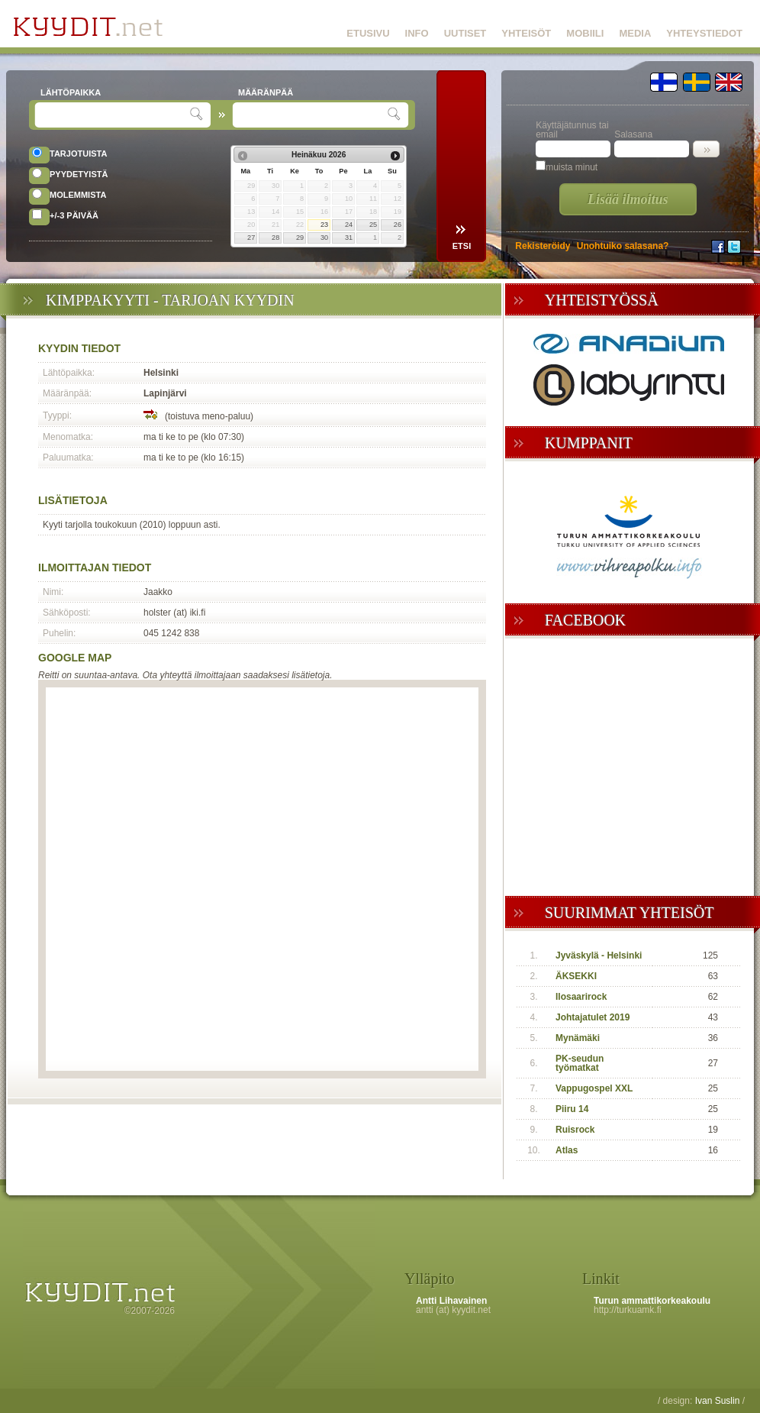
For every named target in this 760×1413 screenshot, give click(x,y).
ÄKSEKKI (576, 976)
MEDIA (635, 33)
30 (324, 237)
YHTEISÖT (526, 33)
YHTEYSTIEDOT (704, 33)
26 (397, 224)
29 (300, 237)
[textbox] (114, 115)
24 (349, 224)
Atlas (567, 1150)
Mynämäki (578, 1038)
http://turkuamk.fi (628, 1310)
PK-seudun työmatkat (580, 1063)
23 (324, 224)
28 (275, 237)
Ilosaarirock (581, 996)
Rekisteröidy (542, 246)
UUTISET (465, 33)
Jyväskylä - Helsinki (599, 955)
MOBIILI (585, 33)
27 (251, 237)
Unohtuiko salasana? (623, 246)
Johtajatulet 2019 (593, 1017)
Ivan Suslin (717, 1400)
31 (349, 237)
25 (373, 224)
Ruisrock (575, 1129)
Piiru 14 (572, 1109)
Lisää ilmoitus (628, 199)
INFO (417, 33)
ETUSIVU (367, 33)
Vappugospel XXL (594, 1088)
